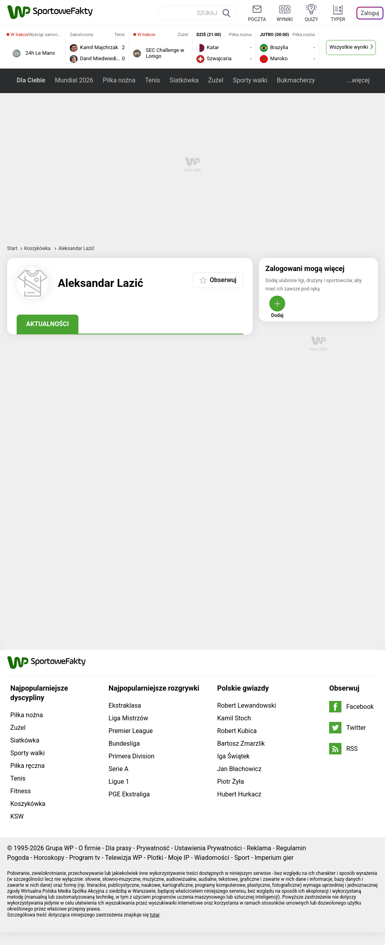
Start (12, 248)
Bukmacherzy (296, 80)
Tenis (152, 80)
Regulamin (291, 848)
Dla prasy (118, 848)
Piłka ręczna (27, 765)
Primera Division (131, 756)
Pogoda (18, 857)
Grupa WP (60, 848)
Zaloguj (370, 13)
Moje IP (178, 857)
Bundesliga (124, 743)
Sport (242, 857)
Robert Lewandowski (246, 705)
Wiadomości (211, 857)
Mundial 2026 (74, 80)
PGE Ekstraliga (129, 794)
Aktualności (47, 324)
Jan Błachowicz (239, 769)
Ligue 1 (119, 781)
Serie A (118, 769)
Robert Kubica (237, 731)
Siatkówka (184, 80)
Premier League (131, 731)
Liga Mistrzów (128, 718)
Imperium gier (274, 857)
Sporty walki (250, 80)
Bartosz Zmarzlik (241, 743)
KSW (17, 816)
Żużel (215, 80)
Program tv (84, 857)
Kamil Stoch (234, 718)
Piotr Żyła (230, 781)
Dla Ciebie (31, 80)
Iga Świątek (233, 756)
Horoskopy (49, 857)
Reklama (259, 848)
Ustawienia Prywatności (208, 848)
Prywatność (153, 848)
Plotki (155, 857)
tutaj (155, 915)
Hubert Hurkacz (239, 794)
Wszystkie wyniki (349, 47)
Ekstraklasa (125, 705)
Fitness (20, 791)
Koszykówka (38, 248)
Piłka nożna (119, 80)
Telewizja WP (123, 857)
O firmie (89, 848)
